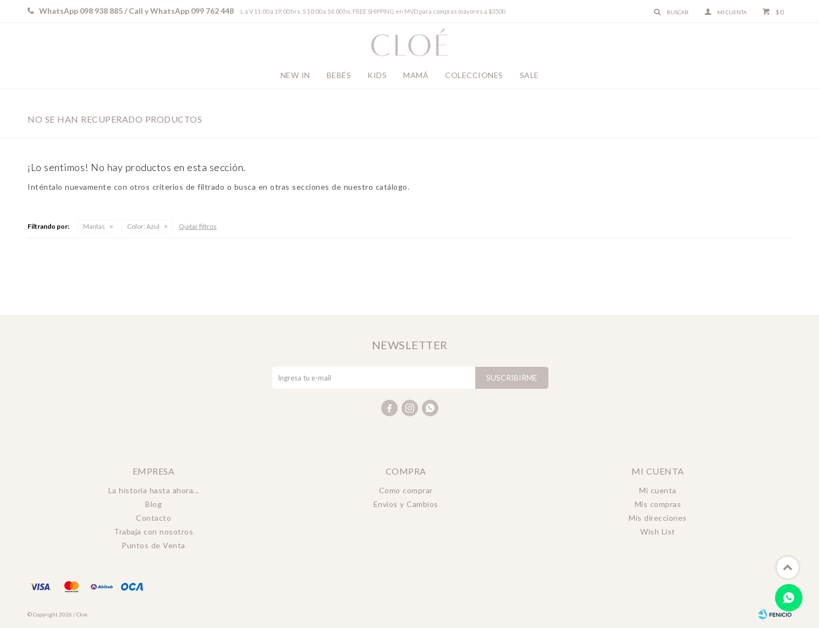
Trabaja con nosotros (153, 531)
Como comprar (406, 490)
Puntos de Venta (153, 545)
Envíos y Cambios (405, 504)
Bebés (339, 75)
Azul (143, 226)
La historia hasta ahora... (153, 490)
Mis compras (658, 504)
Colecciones (474, 75)
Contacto (153, 517)
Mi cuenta (658, 490)
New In (295, 75)
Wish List (657, 531)
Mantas (94, 226)
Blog (153, 504)
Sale (529, 75)
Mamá (415, 75)
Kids (377, 75)
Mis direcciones (658, 517)
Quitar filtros (198, 226)
